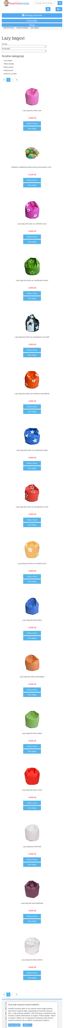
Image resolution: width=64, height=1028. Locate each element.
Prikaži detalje (14, 1025)
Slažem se (27, 1025)
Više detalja (32, 129)
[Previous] (4, 80)
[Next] (16, 80)
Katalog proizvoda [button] (32, 15)
